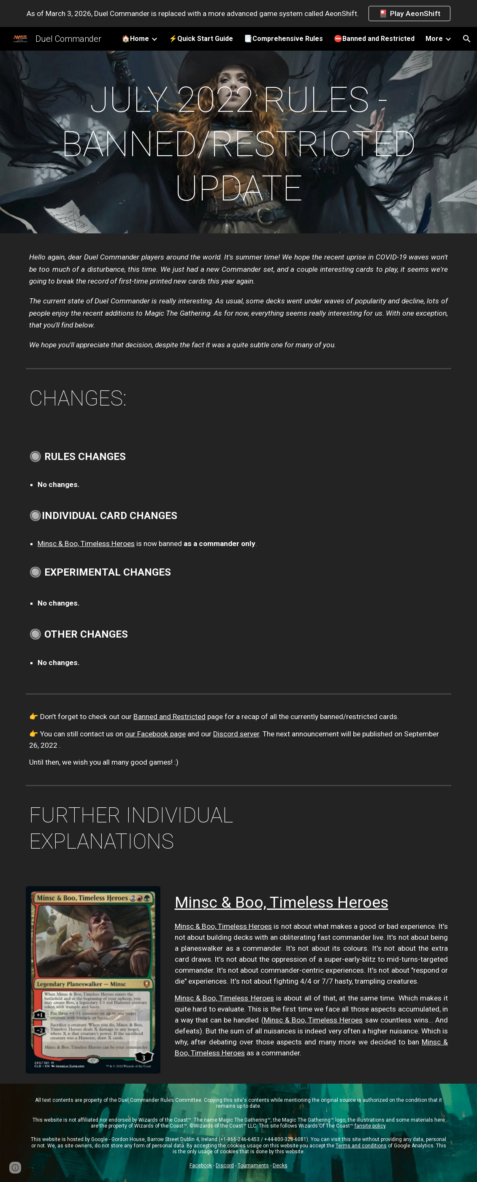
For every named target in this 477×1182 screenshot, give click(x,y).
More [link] (434, 39)
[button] (467, 39)
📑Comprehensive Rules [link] (283, 39)
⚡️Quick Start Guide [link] (201, 39)
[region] (238, 13)
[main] (238, 144)
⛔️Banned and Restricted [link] (374, 39)
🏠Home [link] (135, 39)
